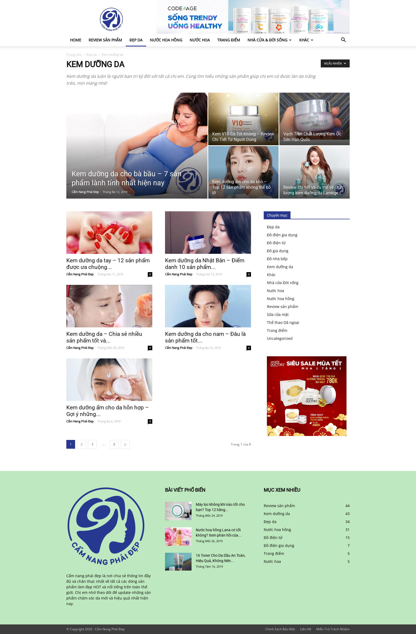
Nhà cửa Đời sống (282, 282)
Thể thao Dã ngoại (283, 322)
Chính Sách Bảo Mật (280, 629)
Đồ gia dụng (277, 250)
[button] (343, 40)
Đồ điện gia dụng (282, 234)
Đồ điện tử (276, 242)
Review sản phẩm (105, 39)
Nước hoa (200, 39)
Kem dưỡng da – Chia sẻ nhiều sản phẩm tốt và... (104, 337)
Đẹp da (135, 39)
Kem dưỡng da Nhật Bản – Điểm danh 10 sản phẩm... (204, 263)
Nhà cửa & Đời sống (270, 39)
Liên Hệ (305, 629)
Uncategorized (280, 338)
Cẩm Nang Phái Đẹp (85, 192)
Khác (306, 39)
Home (75, 39)
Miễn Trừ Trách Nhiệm (333, 629)
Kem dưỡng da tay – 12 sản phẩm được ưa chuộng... (108, 263)
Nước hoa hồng (166, 39)
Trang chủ (73, 54)
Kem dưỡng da (280, 266)
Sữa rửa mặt (278, 314)
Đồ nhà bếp (277, 258)
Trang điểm (228, 39)
